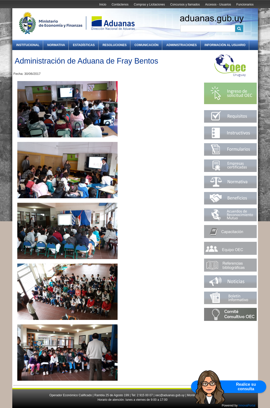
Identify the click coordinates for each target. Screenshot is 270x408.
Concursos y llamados (185, 4)
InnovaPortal (246, 405)
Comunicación (146, 45)
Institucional (28, 45)
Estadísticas (84, 45)
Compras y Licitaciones (149, 4)
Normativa (56, 45)
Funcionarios (245, 4)
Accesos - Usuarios (218, 4)
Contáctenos (120, 4)
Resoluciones (115, 45)
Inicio (102, 4)
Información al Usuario (225, 45)
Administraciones (181, 45)
